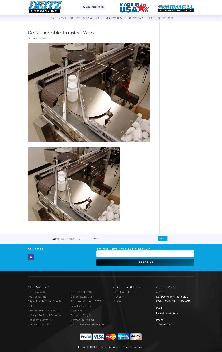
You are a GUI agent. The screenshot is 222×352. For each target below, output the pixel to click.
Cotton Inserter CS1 (81, 296)
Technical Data (121, 292)
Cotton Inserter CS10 (39, 324)
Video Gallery (114, 18)
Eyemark (168, 18)
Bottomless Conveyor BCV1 (86, 301)
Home (52, 18)
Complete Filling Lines (83, 315)
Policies (117, 301)
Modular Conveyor (81, 305)
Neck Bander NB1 (37, 292)
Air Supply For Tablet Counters (44, 315)
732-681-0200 (95, 7)
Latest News (153, 18)
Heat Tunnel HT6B (37, 296)
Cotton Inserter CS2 (81, 292)
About (62, 18)
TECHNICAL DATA (134, 18)
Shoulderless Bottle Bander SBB (88, 324)
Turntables (76, 310)
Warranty (118, 296)
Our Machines (91, 18)
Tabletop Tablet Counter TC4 (44, 310)
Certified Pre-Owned (82, 319)
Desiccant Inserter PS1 (40, 319)
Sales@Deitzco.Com (68, 239)
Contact (74, 18)
